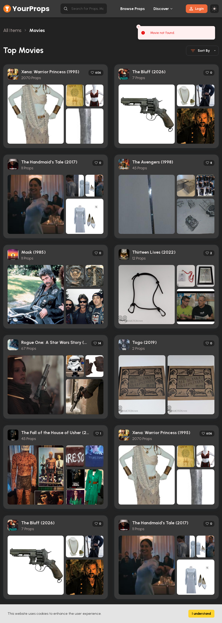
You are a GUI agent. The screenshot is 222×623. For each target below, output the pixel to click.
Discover (161, 8)
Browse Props (132, 8)
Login (196, 9)
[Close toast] (138, 27)
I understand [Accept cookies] (201, 614)
